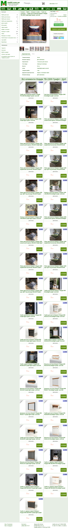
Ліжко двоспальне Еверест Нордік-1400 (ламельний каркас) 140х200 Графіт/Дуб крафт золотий (31, 145)
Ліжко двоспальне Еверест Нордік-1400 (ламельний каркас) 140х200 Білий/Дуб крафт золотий (55, 120)
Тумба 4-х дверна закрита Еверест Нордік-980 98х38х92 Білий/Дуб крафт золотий (54, 488)
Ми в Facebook (8, 524)
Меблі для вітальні (10, 17)
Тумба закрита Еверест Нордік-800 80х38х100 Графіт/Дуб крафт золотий (30, 364)
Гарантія (3, 48)
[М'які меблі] (59, 8)
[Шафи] (14, 8)
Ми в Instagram (8, 525)
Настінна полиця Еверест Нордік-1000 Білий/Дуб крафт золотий (54, 95)
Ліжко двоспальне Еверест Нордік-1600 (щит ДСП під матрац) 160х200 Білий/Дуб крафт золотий (55, 267)
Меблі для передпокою (10, 21)
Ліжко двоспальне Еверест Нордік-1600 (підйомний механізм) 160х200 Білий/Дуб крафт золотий (55, 243)
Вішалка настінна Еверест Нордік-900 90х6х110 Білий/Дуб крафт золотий (54, 438)
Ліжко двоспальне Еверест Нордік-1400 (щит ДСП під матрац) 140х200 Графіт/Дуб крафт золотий (31, 194)
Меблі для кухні (10, 15)
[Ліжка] (20, 8)
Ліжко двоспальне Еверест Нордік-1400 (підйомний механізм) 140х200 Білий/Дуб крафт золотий (55, 145)
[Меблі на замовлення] (64, 8)
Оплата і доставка (6, 54)
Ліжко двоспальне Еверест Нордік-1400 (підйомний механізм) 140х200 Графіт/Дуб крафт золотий (31, 169)
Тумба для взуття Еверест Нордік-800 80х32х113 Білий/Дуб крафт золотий (54, 315)
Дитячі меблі (10, 23)
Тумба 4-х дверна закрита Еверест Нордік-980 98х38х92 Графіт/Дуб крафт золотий (31, 513)
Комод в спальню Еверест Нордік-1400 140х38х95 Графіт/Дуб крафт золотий (31, 217)
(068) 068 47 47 (25, 525)
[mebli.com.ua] (3, 8)
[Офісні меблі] (53, 8)
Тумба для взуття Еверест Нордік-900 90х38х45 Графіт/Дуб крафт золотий (30, 438)
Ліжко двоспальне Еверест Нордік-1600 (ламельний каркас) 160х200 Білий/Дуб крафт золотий (55, 218)
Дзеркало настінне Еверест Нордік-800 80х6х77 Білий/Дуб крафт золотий (55, 389)
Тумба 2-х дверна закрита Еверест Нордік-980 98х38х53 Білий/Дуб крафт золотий (54, 463)
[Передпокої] (31, 8)
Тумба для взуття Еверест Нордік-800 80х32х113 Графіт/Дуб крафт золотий (30, 340)
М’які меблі (10, 25)
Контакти (4, 50)
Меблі (27, 12)
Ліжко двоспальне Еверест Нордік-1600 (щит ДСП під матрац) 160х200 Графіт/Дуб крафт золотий (31, 292)
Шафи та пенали (10, 29)
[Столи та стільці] (48, 8)
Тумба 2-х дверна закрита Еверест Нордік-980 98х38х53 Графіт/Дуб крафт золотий (31, 488)
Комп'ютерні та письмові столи (10, 38)
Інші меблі (10, 40)
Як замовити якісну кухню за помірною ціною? (8, 57)
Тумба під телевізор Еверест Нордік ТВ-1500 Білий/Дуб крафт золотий (30, 95)
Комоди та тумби (35, 12)
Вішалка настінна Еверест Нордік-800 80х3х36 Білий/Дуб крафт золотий (54, 364)
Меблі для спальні (10, 19)
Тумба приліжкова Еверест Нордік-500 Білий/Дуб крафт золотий (55, 291)
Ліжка (10, 33)
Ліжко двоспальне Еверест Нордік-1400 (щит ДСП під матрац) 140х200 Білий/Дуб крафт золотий (55, 169)
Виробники (10, 42)
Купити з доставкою (58, 29)
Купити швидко (59, 24)
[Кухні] (9, 8)
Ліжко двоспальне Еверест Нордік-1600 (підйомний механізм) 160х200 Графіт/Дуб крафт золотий (31, 267)
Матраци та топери (10, 35)
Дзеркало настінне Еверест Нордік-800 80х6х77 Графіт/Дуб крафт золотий (31, 413)
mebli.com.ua (14, 2)
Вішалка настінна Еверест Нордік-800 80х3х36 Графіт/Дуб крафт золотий (30, 389)
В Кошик (39, 102)
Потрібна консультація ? (59, 33)
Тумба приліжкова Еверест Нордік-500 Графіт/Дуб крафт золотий (30, 315)
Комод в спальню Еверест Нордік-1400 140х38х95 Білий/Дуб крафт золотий (55, 193)
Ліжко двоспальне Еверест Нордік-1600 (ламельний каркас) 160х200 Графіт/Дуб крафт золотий (31, 243)
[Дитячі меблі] (25, 8)
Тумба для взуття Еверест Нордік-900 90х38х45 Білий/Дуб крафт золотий (54, 413)
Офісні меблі (10, 27)
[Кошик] (44, 3)
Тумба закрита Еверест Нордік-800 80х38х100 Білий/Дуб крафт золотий (54, 340)
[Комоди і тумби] (42, 8)
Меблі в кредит (5, 52)
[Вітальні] (37, 8)
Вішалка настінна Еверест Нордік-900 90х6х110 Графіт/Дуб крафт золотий (30, 462)
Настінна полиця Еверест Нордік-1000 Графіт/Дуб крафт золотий (30, 119)
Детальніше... (31, 98)
